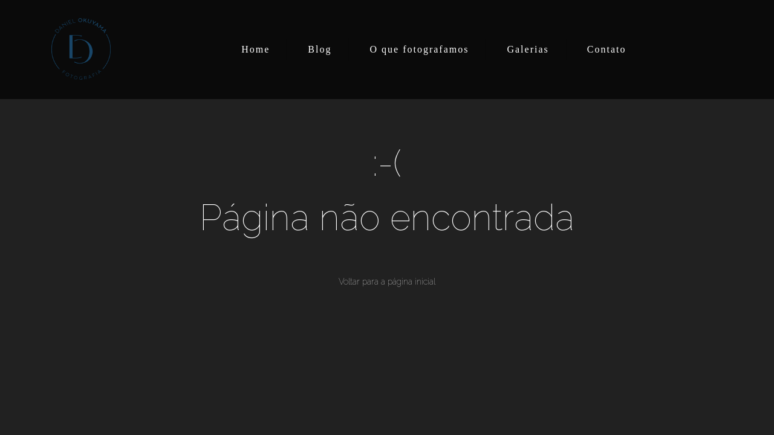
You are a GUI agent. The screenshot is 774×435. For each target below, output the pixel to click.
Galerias (527, 49)
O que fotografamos (419, 49)
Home (255, 49)
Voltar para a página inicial (387, 281)
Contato (606, 49)
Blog (319, 49)
